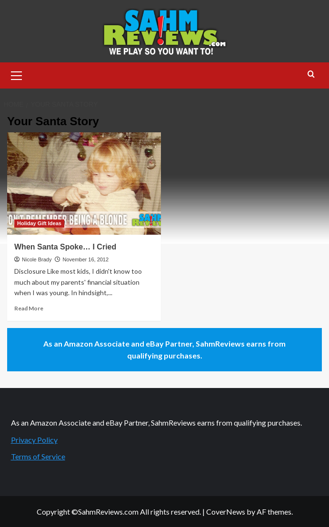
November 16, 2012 (85, 259)
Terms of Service (38, 456)
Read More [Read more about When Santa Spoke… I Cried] (28, 308)
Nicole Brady (36, 259)
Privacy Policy (34, 439)
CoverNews (225, 511)
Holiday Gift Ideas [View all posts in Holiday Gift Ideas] (39, 223)
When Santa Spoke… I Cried (65, 247)
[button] (16, 74)
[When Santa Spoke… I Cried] (84, 183)
